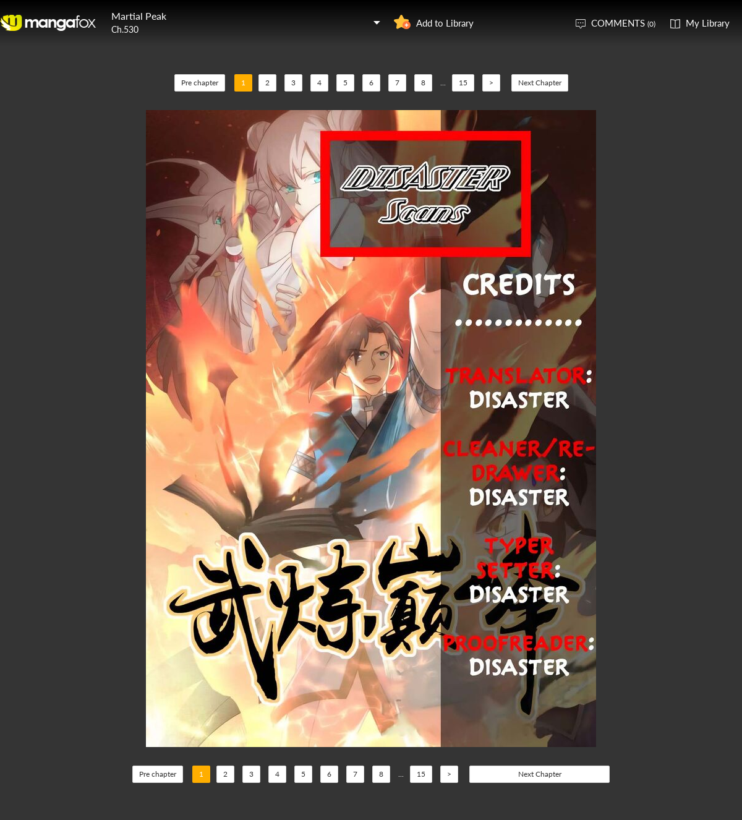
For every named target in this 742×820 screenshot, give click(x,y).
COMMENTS (623, 22)
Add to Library (445, 22)
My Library (708, 22)
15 (463, 82)
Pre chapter (199, 82)
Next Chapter (539, 82)
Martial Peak (138, 16)
